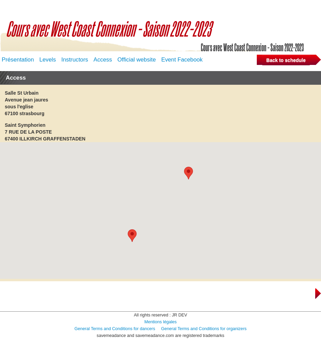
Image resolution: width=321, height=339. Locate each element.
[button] (188, 173)
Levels (47, 59)
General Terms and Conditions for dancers (114, 328)
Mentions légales (160, 322)
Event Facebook (182, 59)
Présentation (18, 59)
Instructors (74, 59)
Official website (136, 59)
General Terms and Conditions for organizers (204, 328)
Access (103, 59)
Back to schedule (286, 60)
